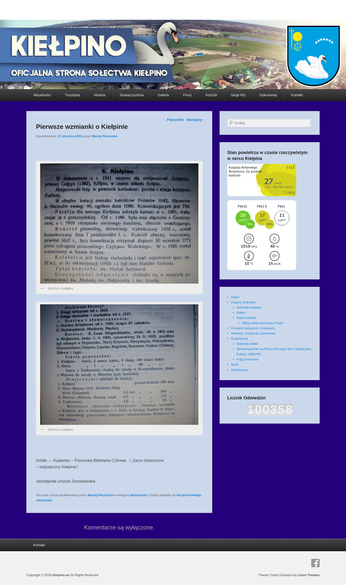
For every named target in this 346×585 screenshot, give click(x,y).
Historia (99, 95)
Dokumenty (268, 95)
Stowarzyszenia (132, 95)
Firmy (187, 95)
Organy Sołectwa (243, 302)
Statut (235, 297)
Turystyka (72, 95)
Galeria (163, 95)
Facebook (315, 563)
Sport (235, 364)
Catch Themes (309, 575)
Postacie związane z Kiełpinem (253, 328)
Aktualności (42, 95)
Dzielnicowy (239, 370)
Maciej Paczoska (104, 136)
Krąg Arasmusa (248, 359)
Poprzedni (173, 120)
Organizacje (239, 338)
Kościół (211, 95)
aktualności (139, 495)
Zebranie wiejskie (249, 307)
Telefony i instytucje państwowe (253, 333)
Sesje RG (238, 95)
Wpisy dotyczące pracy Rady (262, 323)
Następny (197, 120)
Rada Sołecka (247, 318)
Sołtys (241, 312)
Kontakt (297, 95)
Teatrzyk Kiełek (247, 344)
